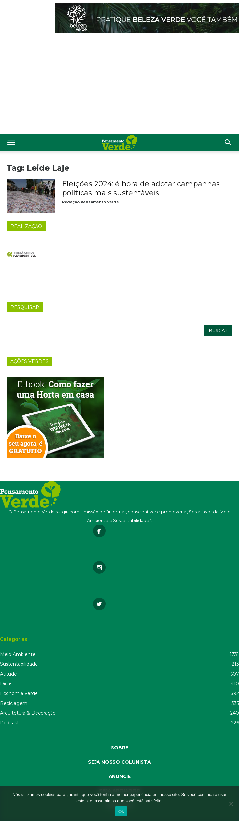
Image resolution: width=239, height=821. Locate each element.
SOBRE (119, 748)
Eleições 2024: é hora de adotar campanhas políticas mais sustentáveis (141, 188)
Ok (121, 811)
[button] (228, 142)
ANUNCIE (120, 776)
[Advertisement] (119, 84)
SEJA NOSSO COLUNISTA (119, 762)
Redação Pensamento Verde (90, 202)
